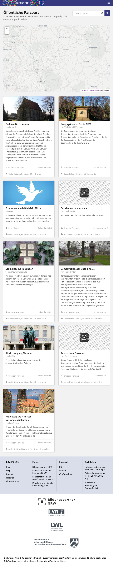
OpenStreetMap (94, 90)
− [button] (7, 32)
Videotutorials (12, 481)
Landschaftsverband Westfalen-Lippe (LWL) (42, 478)
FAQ (8, 470)
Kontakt (10, 474)
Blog (8, 467)
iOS (60, 467)
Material (10, 477)
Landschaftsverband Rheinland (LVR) (41, 472)
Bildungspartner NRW (42, 467)
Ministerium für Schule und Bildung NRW (42, 484)
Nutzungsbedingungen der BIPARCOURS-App (95, 468)
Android (62, 470)
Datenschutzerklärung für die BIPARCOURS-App (95, 476)
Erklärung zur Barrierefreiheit (92, 486)
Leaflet (83, 90)
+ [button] (7, 28)
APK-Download (65, 474)
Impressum (90, 481)
